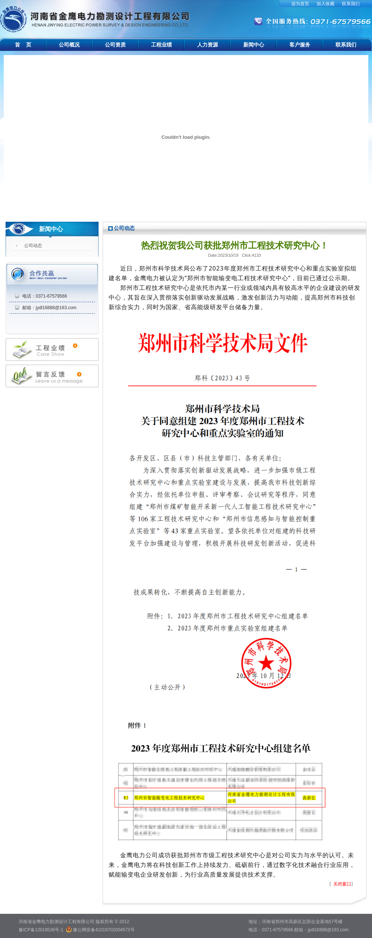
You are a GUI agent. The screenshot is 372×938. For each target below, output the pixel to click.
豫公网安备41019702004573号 (103, 929)
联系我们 (351, 3)
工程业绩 (161, 45)
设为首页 (300, 3)
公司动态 (33, 245)
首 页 (23, 45)
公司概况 (69, 45)
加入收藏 (325, 3)
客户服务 (299, 45)
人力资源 (207, 45)
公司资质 (115, 45)
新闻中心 (253, 45)
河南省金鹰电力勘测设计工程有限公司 (95, 15)
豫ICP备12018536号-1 (41, 929)
